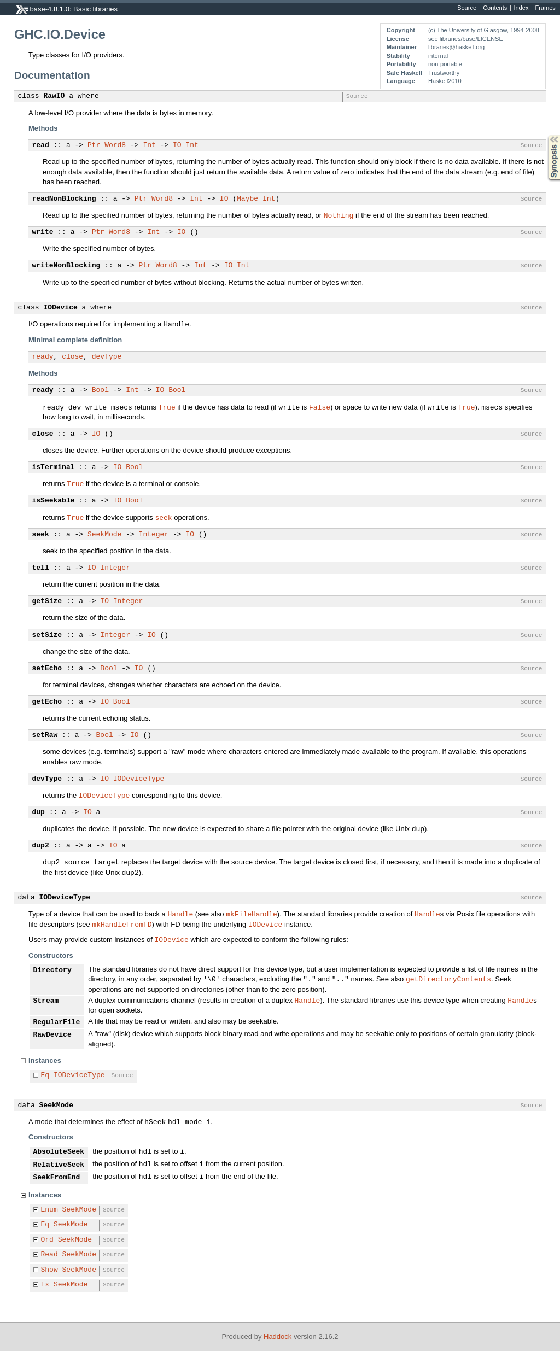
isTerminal (53, 467)
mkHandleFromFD (121, 924)
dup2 (40, 846)
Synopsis (545, 135)
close (72, 357)
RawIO (54, 96)
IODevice (60, 308)
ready (43, 357)
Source (466, 8)
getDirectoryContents (448, 979)
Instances (44, 1060)
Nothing (339, 215)
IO (177, 145)
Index (521, 8)
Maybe (247, 199)
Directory (52, 970)
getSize (47, 601)
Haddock (277, 1336)
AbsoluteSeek (59, 1152)
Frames (545, 8)
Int (149, 145)
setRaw (45, 735)
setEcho (47, 669)
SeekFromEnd (56, 1178)
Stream (46, 1001)
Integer (154, 535)
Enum (49, 1210)
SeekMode (104, 535)
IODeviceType (139, 779)
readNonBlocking (64, 199)
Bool (100, 390)
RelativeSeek (59, 1165)
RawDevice (52, 1035)
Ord (47, 1240)
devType (107, 357)
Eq (45, 1075)
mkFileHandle (251, 914)
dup (38, 812)
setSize (47, 635)
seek (163, 517)
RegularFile (56, 1022)
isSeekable (53, 501)
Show (49, 1270)
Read (49, 1255)
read (40, 145)
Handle (180, 914)
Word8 (115, 145)
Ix (45, 1285)
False (319, 407)
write (43, 232)
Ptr (94, 145)
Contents (495, 8)
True (167, 407)
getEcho (47, 702)
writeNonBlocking (66, 266)
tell (40, 568)
